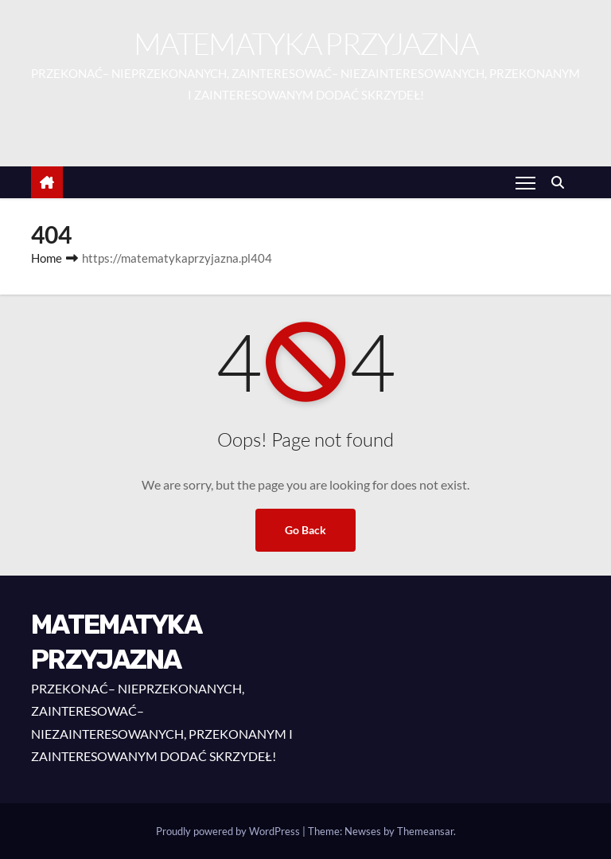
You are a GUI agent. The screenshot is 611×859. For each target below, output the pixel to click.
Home (46, 258)
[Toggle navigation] (525, 182)
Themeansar (425, 831)
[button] (561, 181)
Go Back (305, 530)
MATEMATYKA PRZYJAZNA (305, 43)
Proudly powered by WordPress (229, 831)
